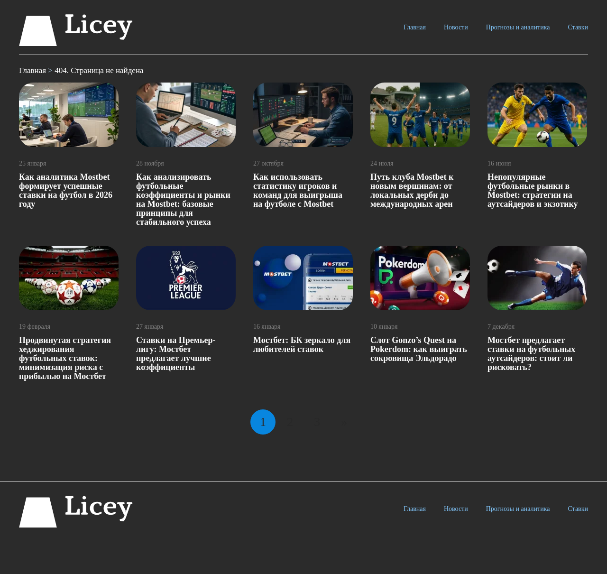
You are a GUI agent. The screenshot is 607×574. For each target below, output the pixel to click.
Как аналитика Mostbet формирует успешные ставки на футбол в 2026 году (65, 190)
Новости (456, 27)
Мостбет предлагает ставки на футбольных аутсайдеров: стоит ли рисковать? (531, 353)
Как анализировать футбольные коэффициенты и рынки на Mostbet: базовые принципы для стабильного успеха (183, 199)
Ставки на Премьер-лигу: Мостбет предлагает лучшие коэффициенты (175, 353)
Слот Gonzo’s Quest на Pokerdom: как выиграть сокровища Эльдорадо (418, 349)
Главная (415, 27)
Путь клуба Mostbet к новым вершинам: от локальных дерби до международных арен (411, 190)
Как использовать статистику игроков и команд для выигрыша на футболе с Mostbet (297, 190)
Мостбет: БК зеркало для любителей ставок (301, 344)
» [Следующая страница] (344, 422)
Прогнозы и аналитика (518, 27)
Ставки (578, 27)
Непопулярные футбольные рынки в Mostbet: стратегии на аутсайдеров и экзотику (532, 190)
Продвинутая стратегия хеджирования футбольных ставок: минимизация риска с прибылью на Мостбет (65, 358)
